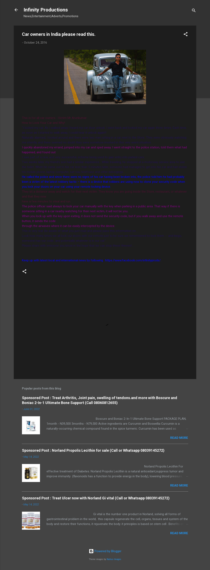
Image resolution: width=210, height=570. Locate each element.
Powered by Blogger (105, 551)
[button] (185, 35)
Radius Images (114, 559)
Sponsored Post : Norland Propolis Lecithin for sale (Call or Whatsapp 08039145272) (93, 450)
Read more (179, 438)
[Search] (193, 11)
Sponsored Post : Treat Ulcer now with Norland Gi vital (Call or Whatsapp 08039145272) (96, 498)
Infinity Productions (46, 10)
